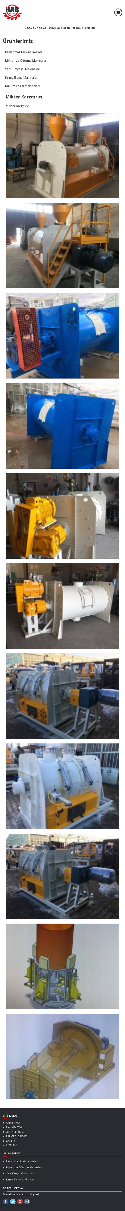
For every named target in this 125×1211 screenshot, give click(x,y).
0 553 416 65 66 (84, 27)
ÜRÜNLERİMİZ (15, 1131)
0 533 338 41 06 (59, 27)
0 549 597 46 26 (35, 27)
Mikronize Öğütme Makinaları (26, 60)
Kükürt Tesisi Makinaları (22, 86)
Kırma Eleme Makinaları (21, 77)
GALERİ (10, 1141)
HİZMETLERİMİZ (16, 1136)
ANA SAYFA (13, 1122)
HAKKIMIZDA (14, 1127)
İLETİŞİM (11, 1145)
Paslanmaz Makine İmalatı (23, 52)
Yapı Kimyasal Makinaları (22, 69)
